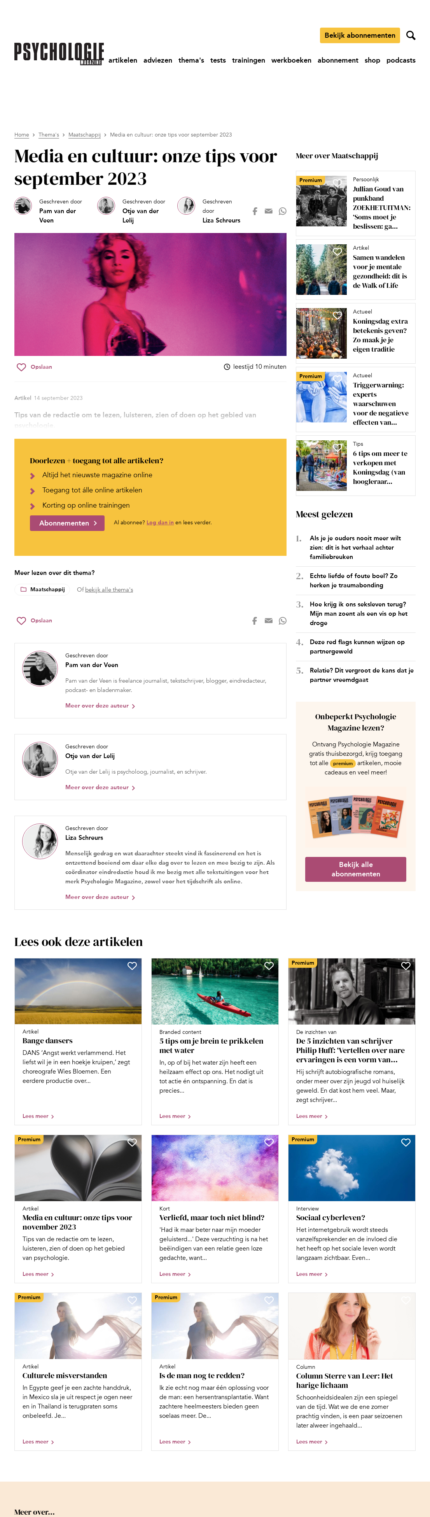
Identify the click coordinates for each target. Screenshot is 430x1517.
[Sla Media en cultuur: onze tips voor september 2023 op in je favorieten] (34, 367)
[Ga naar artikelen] (122, 60)
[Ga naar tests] (218, 60)
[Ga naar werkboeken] (291, 60)
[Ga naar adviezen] (157, 60)
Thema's (48, 134)
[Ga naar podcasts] (401, 60)
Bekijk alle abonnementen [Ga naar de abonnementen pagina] (356, 869)
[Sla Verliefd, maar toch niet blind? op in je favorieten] (269, 1142)
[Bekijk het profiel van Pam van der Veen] (52, 211)
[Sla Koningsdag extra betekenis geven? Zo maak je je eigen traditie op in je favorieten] (337, 315)
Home (21, 134)
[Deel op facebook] (255, 211)
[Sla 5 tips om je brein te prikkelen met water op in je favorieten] (269, 966)
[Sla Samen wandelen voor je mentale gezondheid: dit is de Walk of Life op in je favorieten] (337, 252)
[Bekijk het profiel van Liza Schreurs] (211, 211)
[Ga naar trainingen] (248, 60)
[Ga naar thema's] (191, 60)
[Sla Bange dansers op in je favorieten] (132, 966)
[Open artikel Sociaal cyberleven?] (351, 1209)
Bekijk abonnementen (360, 35)
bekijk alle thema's (109, 589)
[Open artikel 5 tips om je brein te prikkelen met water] (215, 1041)
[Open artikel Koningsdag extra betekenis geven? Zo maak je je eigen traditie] (352, 333)
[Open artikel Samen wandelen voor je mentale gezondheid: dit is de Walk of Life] (352, 269)
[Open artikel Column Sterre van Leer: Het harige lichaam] (351, 1371)
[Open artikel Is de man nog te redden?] (215, 1371)
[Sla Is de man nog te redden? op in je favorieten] (269, 1300)
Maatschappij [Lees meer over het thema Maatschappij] (47, 589)
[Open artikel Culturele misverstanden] (78, 1371)
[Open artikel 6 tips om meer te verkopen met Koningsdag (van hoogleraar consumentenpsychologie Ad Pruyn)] (352, 465)
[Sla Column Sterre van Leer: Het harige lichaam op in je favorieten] (406, 1300)
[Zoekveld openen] (411, 35)
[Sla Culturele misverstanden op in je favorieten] (132, 1300)
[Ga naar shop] (372, 60)
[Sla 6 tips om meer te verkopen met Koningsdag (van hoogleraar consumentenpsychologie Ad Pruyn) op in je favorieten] (337, 448)
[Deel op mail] (269, 211)
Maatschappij (84, 134)
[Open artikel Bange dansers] (78, 1041)
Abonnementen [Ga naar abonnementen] (64, 523)
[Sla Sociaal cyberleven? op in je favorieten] (406, 1142)
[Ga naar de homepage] (59, 54)
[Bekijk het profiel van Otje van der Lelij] (134, 211)
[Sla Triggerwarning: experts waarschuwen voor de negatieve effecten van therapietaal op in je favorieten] (337, 379)
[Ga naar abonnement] (338, 60)
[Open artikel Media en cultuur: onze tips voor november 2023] (78, 1209)
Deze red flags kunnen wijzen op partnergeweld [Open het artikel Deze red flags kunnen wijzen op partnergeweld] (357, 646)
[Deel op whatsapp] (283, 211)
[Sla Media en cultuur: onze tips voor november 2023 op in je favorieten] (132, 1142)
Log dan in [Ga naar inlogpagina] (160, 522)
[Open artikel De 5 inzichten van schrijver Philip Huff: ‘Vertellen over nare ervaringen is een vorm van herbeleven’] (351, 1041)
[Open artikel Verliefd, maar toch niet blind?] (215, 1209)
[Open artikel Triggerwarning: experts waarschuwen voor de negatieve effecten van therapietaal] (352, 399)
